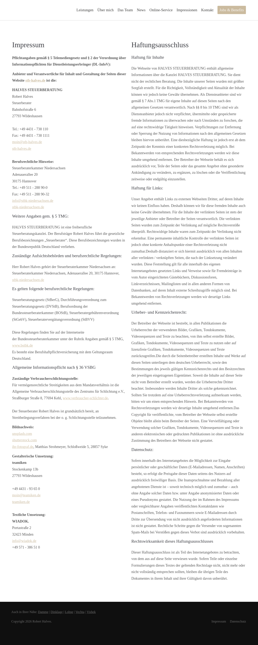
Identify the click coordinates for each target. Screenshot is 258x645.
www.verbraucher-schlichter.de (85, 398)
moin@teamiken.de (26, 495)
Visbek (94, 612)
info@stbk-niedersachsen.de (32, 201)
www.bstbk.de (22, 345)
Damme (45, 612)
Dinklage (59, 612)
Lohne (72, 612)
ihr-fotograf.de (22, 447)
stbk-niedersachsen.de (28, 207)
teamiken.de (21, 502)
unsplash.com (22, 434)
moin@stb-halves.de (27, 142)
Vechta (83, 612)
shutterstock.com (24, 440)
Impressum (217, 621)
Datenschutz (237, 621)
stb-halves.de (35, 80)
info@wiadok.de (24, 541)
